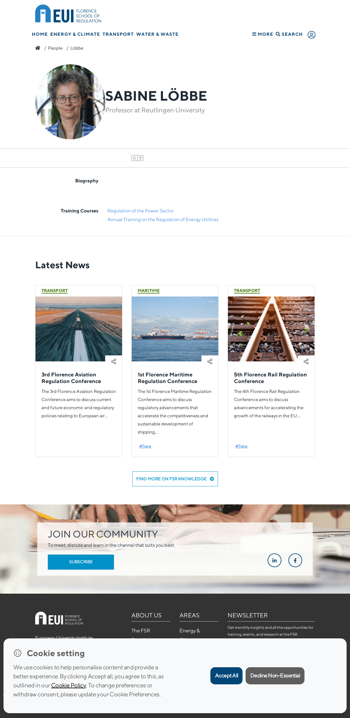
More (262, 34)
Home (40, 34)
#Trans (145, 446)
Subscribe (81, 561)
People (55, 47)
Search (289, 34)
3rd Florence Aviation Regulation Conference (71, 377)
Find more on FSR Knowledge (175, 478)
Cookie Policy (68, 685)
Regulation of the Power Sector (140, 211)
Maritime (149, 290)
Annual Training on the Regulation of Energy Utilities (163, 219)
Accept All (226, 675)
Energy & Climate (75, 34)
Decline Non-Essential (275, 675)
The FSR (140, 631)
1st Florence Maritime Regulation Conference (167, 377)
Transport (118, 34)
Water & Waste (157, 34)
